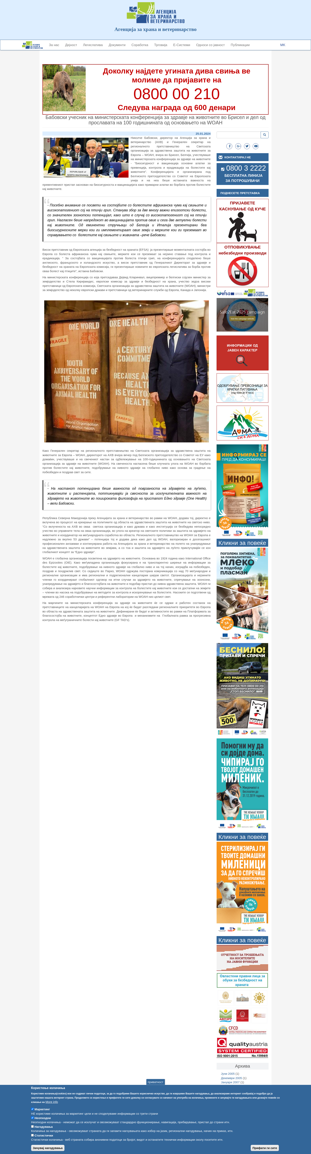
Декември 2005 (231, 1078)
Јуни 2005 (228, 1073)
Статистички (44, 1140)
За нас (54, 45)
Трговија (160, 45)
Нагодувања (44, 1131)
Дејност (71, 45)
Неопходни (43, 1122)
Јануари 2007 (230, 1082)
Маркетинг (42, 1113)
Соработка (140, 45)
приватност (155, 1086)
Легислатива (93, 45)
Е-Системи (181, 45)
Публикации (240, 45)
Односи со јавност (210, 45)
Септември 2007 (232, 1086)
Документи (117, 45)
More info (52, 1106)
